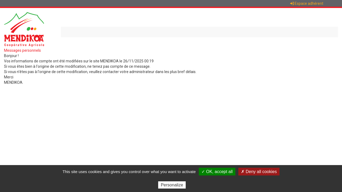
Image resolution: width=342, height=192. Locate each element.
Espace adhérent (306, 3)
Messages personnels (22, 50)
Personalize (172, 185)
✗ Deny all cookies (259, 171)
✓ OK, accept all (217, 171)
